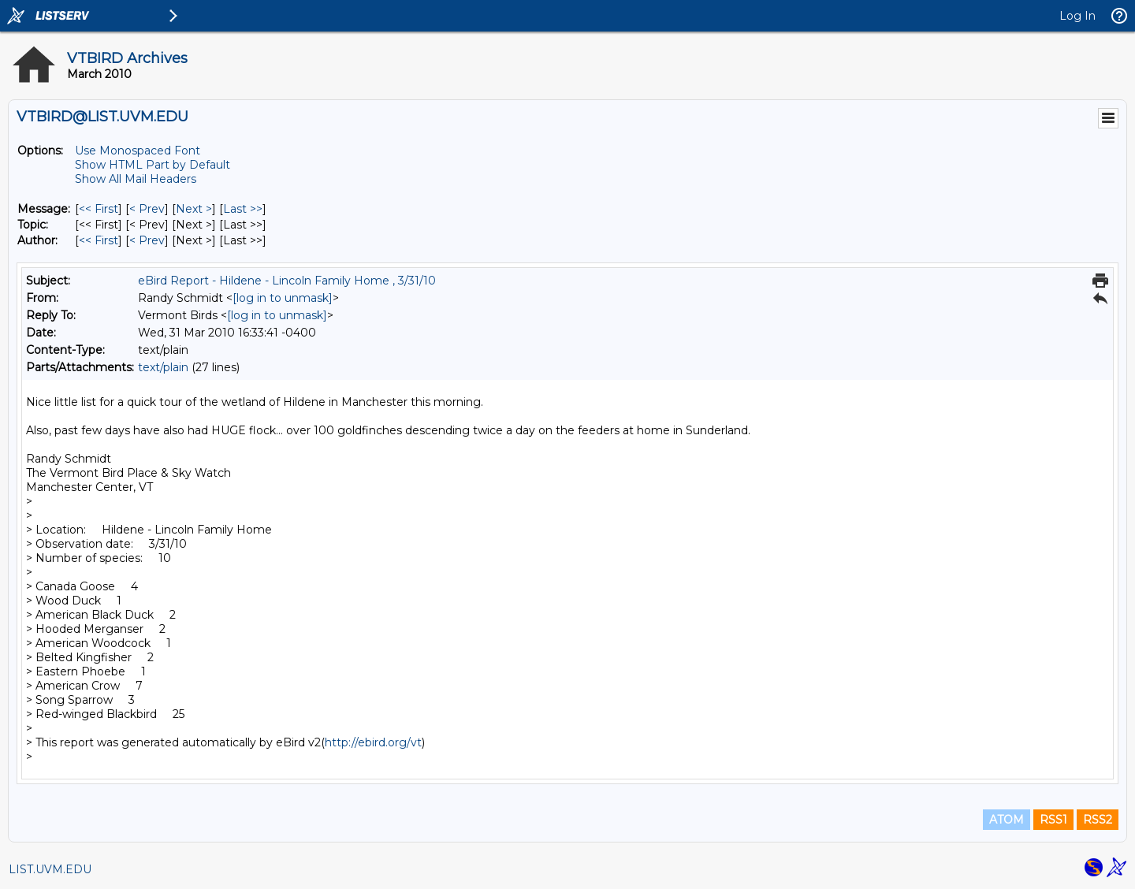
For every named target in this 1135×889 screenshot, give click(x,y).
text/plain (163, 367)
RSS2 (1097, 820)
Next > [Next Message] (194, 209)
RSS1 (1053, 820)
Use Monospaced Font (137, 150)
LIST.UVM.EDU (50, 869)
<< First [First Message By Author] (98, 240)
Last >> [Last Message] (242, 209)
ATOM (1006, 820)
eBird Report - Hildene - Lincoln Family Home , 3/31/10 (287, 280)
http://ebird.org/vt (373, 742)
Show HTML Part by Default (152, 165)
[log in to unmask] (283, 298)
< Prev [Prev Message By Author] (147, 240)
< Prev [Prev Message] (147, 209)
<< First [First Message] (98, 209)
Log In (1077, 16)
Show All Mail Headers (135, 179)
